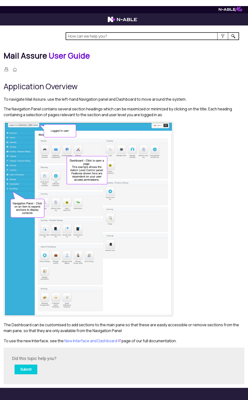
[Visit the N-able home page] (123, 21)
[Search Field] (152, 36)
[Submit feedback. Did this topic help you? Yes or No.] (77, 365)
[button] (222, 36)
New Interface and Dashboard (90, 340)
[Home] (47, 55)
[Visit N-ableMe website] (231, 10)
